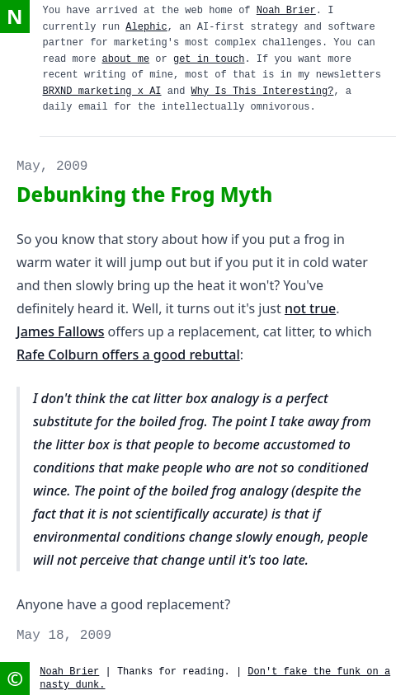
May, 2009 (51, 166)
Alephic (146, 27)
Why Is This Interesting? (262, 91)
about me (126, 59)
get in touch (208, 59)
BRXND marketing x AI (102, 91)
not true (310, 308)
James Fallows (60, 331)
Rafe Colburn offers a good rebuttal (128, 354)
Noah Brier (286, 10)
